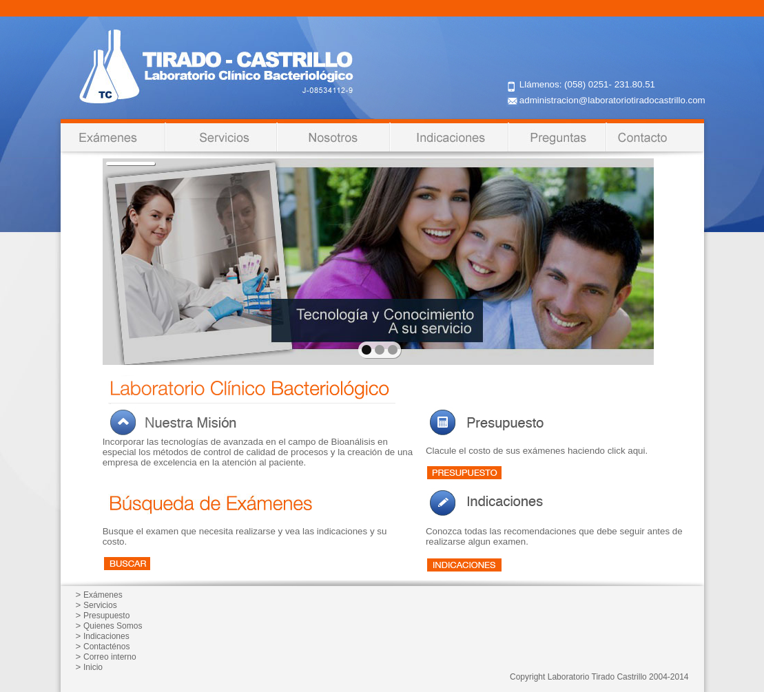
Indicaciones (106, 636)
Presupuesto (106, 615)
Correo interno (109, 657)
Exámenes (103, 595)
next (613, 260)
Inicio (93, 667)
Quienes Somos (112, 626)
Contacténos (106, 646)
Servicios (100, 605)
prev (143, 260)
